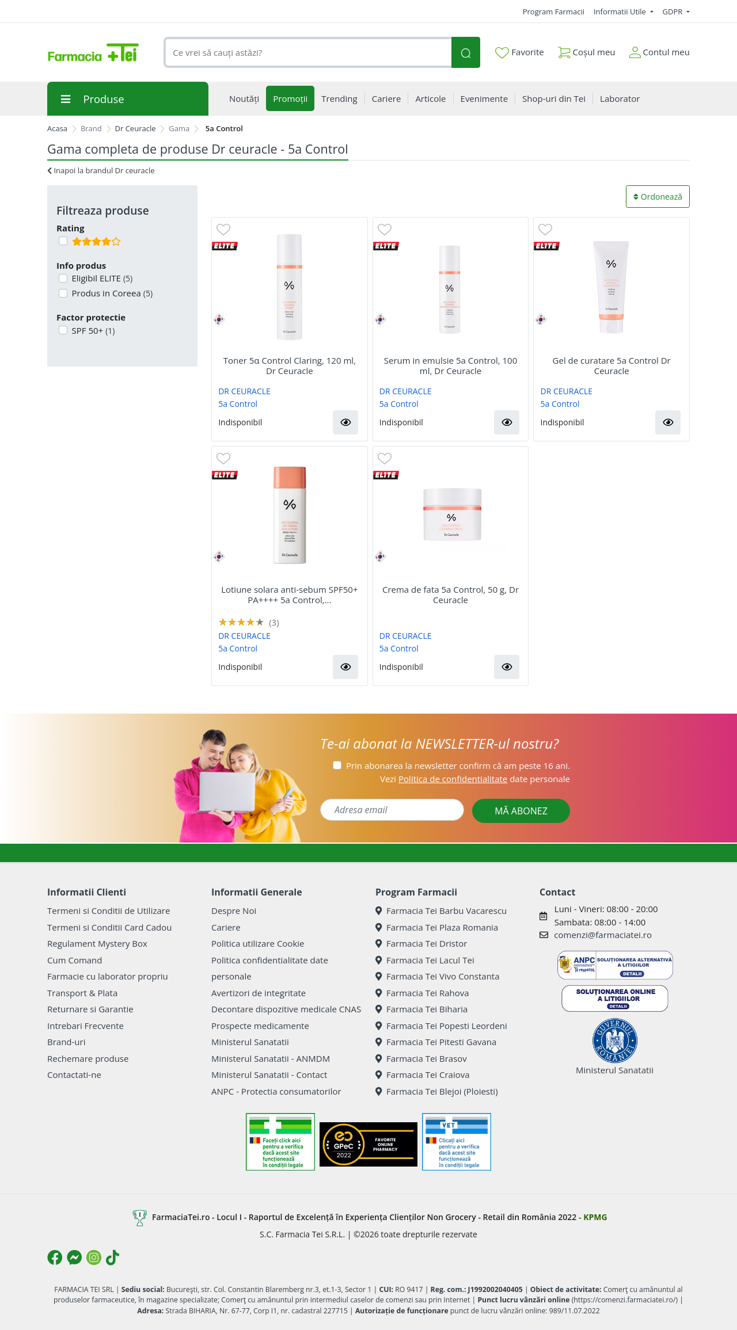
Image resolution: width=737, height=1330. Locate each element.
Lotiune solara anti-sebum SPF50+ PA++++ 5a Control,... (289, 594)
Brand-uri (66, 1041)
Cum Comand (74, 960)
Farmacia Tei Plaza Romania (436, 927)
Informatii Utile (621, 11)
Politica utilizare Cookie (257, 943)
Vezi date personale (475, 778)
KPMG (595, 1216)
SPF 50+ (92, 330)
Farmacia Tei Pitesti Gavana (435, 1041)
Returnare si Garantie (90, 1009)
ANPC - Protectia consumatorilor (276, 1091)
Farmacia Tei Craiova (422, 1074)
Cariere (226, 927)
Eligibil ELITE (101, 278)
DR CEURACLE (244, 391)
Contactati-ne (74, 1074)
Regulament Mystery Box (97, 943)
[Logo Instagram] (93, 1257)
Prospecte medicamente (260, 1025)
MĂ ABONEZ (521, 811)
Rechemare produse (87, 1058)
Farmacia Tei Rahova (422, 993)
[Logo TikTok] (112, 1257)
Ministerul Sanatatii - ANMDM (270, 1058)
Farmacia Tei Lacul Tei (424, 960)
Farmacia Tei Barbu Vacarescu (441, 910)
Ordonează (657, 196)
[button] (345, 422)
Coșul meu (587, 50)
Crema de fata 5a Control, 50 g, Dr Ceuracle (450, 594)
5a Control (237, 403)
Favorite (519, 52)
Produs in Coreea (111, 293)
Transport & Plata (82, 993)
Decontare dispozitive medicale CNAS (286, 1009)
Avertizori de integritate (258, 993)
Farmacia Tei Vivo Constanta (437, 976)
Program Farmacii (553, 11)
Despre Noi (233, 910)
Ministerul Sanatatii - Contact (269, 1074)
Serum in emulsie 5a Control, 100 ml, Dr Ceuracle (450, 365)
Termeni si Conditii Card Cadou (109, 927)
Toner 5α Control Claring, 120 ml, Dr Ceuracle (289, 365)
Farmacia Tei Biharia (421, 1009)
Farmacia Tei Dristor (421, 943)
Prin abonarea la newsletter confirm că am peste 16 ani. (458, 765)
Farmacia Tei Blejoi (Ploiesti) (436, 1091)
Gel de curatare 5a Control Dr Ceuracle (612, 365)
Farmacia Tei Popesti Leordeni (441, 1025)
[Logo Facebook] (54, 1257)
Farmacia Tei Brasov (421, 1058)
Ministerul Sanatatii (250, 1041)
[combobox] (307, 52)
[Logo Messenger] (74, 1257)
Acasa (57, 128)
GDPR (674, 11)
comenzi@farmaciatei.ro (603, 934)
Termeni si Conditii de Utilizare (108, 910)
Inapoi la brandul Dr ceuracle (101, 170)
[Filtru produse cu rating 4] (63, 241)
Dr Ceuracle (135, 128)
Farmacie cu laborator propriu (107, 976)
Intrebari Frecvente (85, 1025)
